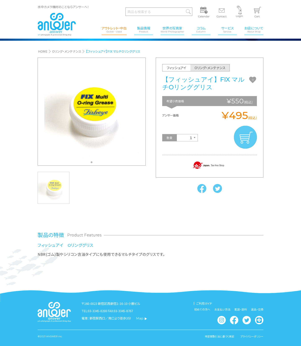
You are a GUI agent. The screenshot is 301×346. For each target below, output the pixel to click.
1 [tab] (92, 163)
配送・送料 (241, 309)
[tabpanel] (91, 111)
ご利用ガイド (204, 303)
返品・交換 (257, 309)
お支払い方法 (222, 309)
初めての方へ (202, 309)
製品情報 (143, 29)
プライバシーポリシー (251, 336)
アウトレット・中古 (114, 29)
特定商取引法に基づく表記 (219, 336)
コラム (201, 29)
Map (141, 318)
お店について (253, 29)
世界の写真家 (172, 29)
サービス (227, 29)
